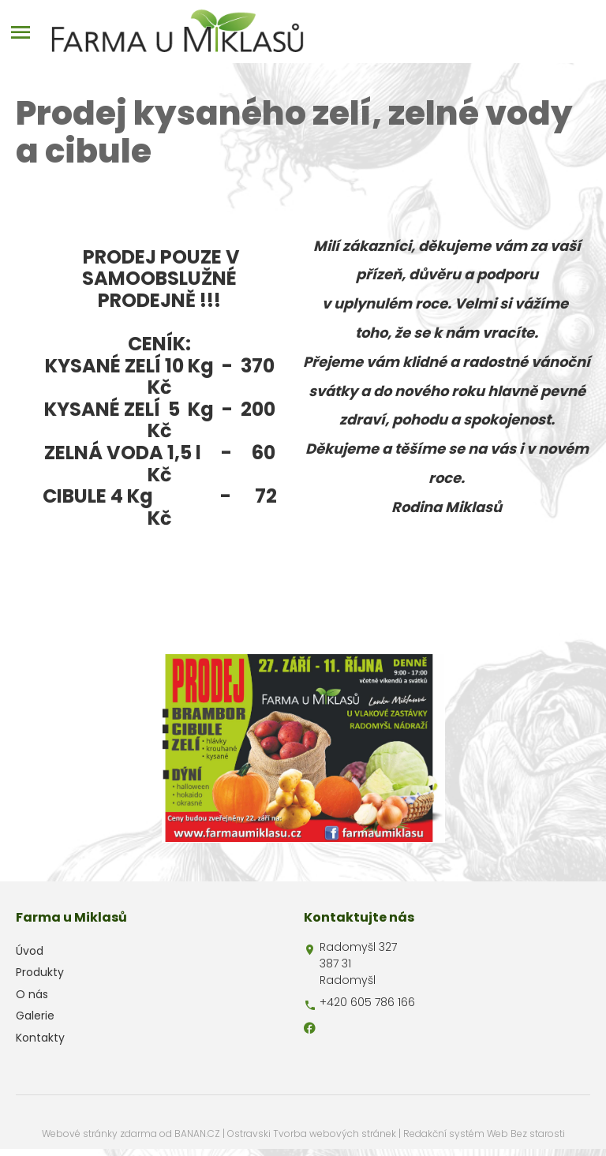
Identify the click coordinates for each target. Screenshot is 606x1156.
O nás (32, 994)
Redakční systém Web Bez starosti (484, 1133)
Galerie (35, 1015)
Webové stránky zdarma (99, 1133)
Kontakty (40, 1038)
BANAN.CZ (197, 1133)
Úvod (29, 951)
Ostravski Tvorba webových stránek (311, 1133)
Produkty (40, 972)
